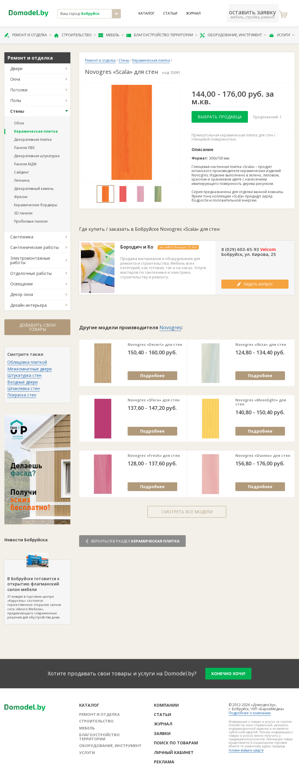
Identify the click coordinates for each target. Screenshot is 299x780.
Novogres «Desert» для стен (155, 345)
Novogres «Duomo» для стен (262, 456)
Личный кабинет (174, 752)
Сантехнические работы (34, 247)
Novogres (170, 327)
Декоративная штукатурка (37, 155)
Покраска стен (21, 395)
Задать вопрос (255, 284)
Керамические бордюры (35, 204)
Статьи (170, 13)
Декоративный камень (34, 188)
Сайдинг (21, 172)
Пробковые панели (31, 221)
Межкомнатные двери (29, 369)
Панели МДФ (25, 164)
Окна (15, 79)
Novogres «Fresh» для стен (154, 456)
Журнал (193, 13)
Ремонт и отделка (28, 35)
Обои (19, 123)
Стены (17, 111)
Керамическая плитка (36, 131)
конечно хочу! (228, 673)
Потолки (18, 90)
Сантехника (21, 237)
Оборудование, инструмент (233, 35)
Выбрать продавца (220, 116)
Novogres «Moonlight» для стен (260, 402)
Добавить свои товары (37, 327)
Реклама (164, 762)
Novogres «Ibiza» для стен (260, 345)
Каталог (146, 13)
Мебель (111, 35)
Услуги (282, 35)
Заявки (162, 733)
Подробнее (152, 375)
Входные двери (22, 382)
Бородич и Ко (136, 247)
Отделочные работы (31, 273)
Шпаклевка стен (23, 388)
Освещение (21, 284)
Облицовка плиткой (27, 362)
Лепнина (21, 180)
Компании (166, 705)
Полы (15, 100)
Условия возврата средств (246, 750)
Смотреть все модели (187, 511)
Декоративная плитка (33, 139)
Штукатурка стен (24, 375)
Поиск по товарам (176, 743)
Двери (16, 68)
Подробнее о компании (250, 712)
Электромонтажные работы (30, 260)
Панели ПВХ (24, 147)
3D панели (23, 213)
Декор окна (21, 294)
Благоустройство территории (162, 35)
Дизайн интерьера (28, 305)
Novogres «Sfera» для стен (154, 400)
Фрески (20, 196)
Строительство (75, 35)
